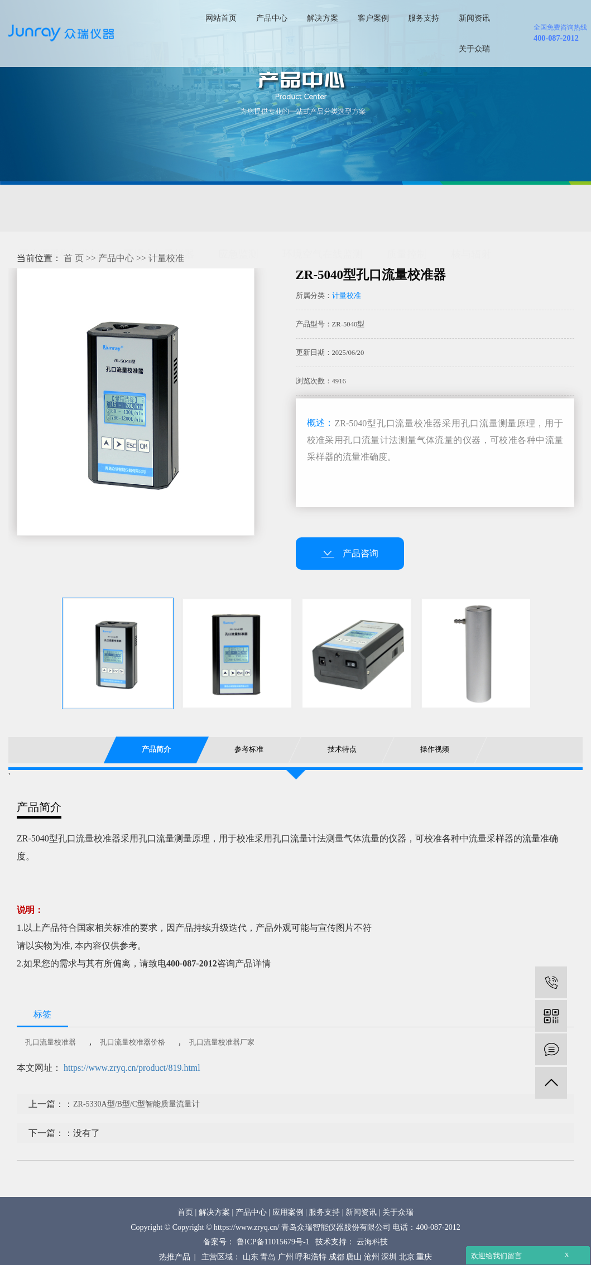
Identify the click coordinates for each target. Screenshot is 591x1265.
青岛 (268, 1257)
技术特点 (341, 762)
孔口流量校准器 (50, 1054)
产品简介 (156, 762)
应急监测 (238, 208)
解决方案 (322, 17)
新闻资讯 (474, 17)
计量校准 (166, 270)
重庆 (424, 1257)
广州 (286, 1257)
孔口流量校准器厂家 (221, 1054)
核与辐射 (471, 208)
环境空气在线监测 (322, 208)
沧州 (371, 1257)
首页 (185, 1212)
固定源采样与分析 (60, 208)
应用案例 (288, 1212)
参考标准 (248, 762)
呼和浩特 (310, 1257)
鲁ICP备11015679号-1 (273, 1242)
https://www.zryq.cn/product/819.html (132, 1080)
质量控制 (407, 208)
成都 (336, 1257)
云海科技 (372, 1242)
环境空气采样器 (159, 208)
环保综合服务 (50, 236)
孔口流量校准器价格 (132, 1054)
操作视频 (434, 762)
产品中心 (271, 17)
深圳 (389, 1257)
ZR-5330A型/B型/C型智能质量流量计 (136, 1116)
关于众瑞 (474, 48)
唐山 (354, 1257)
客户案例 (373, 17)
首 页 (74, 270)
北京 (407, 1257)
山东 (250, 1257)
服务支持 (423, 17)
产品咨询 (349, 565)
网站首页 (221, 17)
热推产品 (174, 1257)
